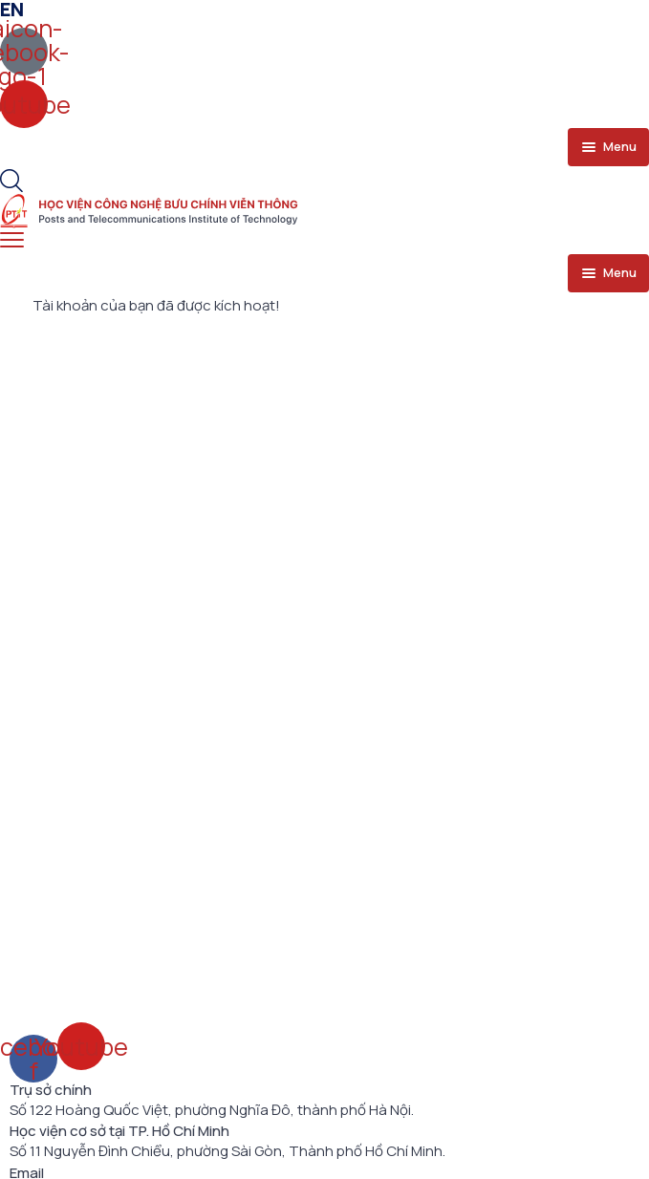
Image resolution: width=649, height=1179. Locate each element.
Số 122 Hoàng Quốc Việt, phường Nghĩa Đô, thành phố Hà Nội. (212, 1110)
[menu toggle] (608, 147)
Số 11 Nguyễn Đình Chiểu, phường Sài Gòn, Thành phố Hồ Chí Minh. (227, 1151)
